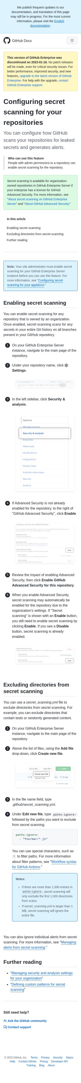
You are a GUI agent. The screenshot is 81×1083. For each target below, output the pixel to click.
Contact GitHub (27, 1061)
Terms (34, 1057)
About (51, 1065)
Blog (41, 1065)
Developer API (59, 1061)
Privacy (45, 1057)
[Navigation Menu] (72, 40)
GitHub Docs (22, 41)
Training (31, 1065)
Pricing (44, 1061)
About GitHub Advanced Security (47, 204)
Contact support (17, 1027)
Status (69, 1057)
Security (57, 1057)
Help (12, 1061)
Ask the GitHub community (25, 1021)
